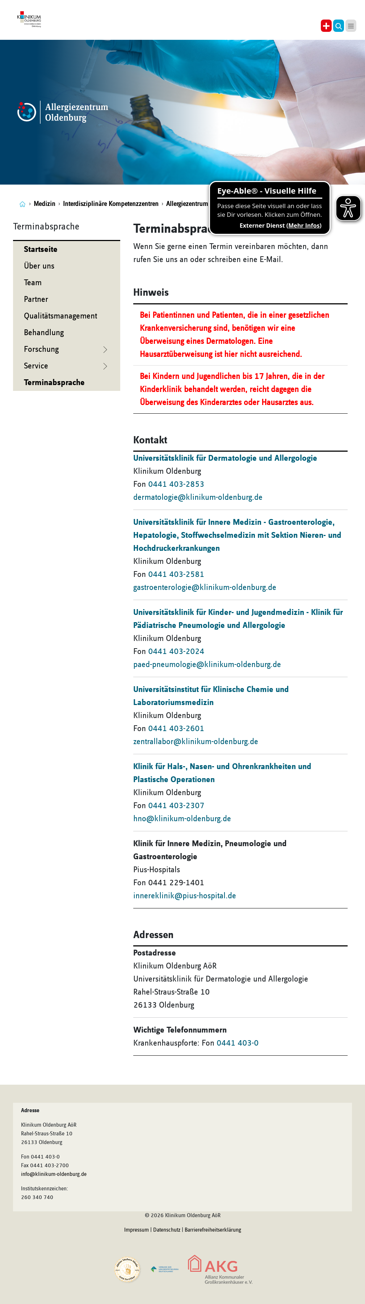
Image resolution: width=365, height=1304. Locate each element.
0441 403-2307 (176, 805)
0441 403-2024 (176, 651)
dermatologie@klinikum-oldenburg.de (198, 497)
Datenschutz (166, 1230)
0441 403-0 (238, 1043)
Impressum (136, 1230)
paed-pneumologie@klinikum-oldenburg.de (207, 664)
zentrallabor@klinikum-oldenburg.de (195, 741)
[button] (338, 26)
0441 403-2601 (176, 728)
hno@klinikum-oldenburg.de (182, 818)
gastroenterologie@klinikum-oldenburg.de (204, 587)
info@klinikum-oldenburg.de (54, 1174)
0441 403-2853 (176, 484)
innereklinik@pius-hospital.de (184, 895)
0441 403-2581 (176, 574)
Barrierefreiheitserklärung (213, 1230)
